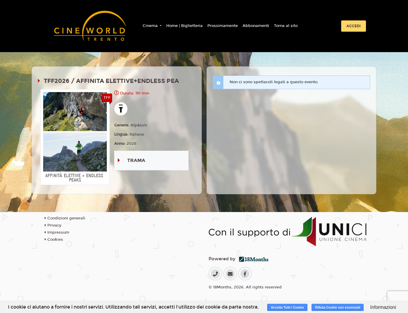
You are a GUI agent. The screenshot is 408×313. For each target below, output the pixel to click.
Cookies (54, 239)
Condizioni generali (65, 218)
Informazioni (383, 307)
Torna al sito (286, 25)
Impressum (57, 232)
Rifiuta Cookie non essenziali (337, 307)
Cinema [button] (151, 25)
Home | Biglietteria (184, 25)
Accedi (353, 26)
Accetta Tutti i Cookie (287, 307)
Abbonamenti (256, 25)
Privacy (53, 225)
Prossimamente (222, 25)
